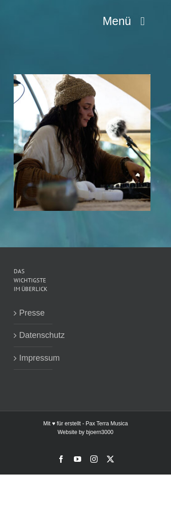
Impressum (33, 358)
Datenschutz (33, 335)
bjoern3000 (100, 432)
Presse (32, 312)
